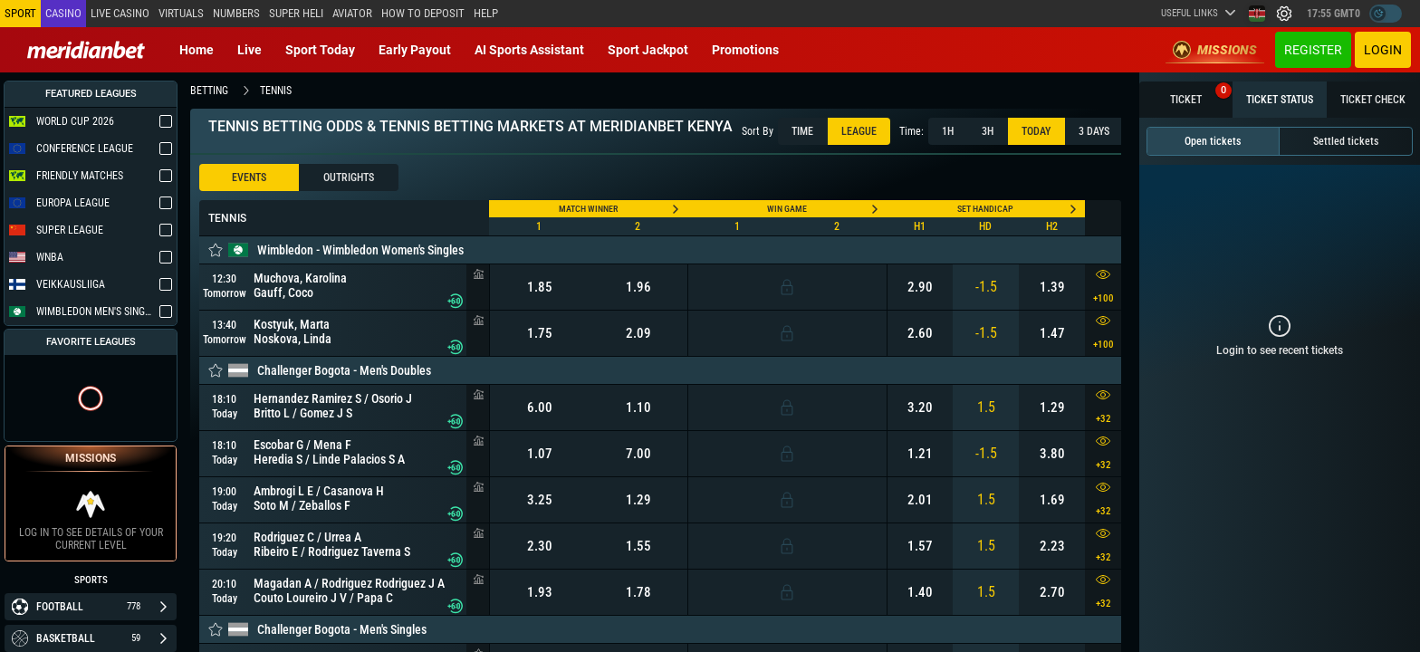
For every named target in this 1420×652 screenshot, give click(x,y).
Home (196, 50)
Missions (1215, 50)
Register (1313, 50)
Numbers (236, 13)
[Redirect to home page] (86, 49)
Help (486, 13)
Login (1383, 50)
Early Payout (415, 50)
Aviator (352, 13)
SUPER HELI (296, 13)
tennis (276, 90)
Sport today (320, 50)
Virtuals (181, 13)
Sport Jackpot (648, 50)
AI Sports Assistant (529, 50)
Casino (63, 13)
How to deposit (423, 13)
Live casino (120, 13)
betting (209, 90)
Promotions (745, 50)
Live (249, 50)
